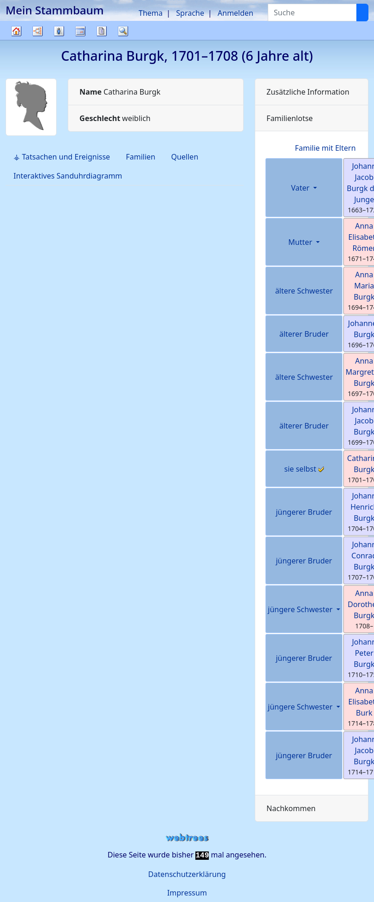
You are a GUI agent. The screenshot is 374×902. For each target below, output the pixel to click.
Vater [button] (301, 188)
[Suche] (362, 12)
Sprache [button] (190, 13)
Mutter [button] (301, 242)
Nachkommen (291, 808)
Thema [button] (151, 13)
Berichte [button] (102, 31)
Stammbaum (16, 39)
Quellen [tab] (185, 157)
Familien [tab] (140, 157)
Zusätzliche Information (307, 92)
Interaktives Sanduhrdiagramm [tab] (67, 176)
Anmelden (235, 13)
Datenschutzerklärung (187, 874)
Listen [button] (59, 31)
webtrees (187, 838)
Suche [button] (123, 31)
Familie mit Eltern (325, 148)
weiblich (114, 118)
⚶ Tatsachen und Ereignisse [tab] (61, 157)
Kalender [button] (80, 31)
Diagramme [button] (37, 31)
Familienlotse (289, 118)
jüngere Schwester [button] (301, 609)
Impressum (187, 893)
